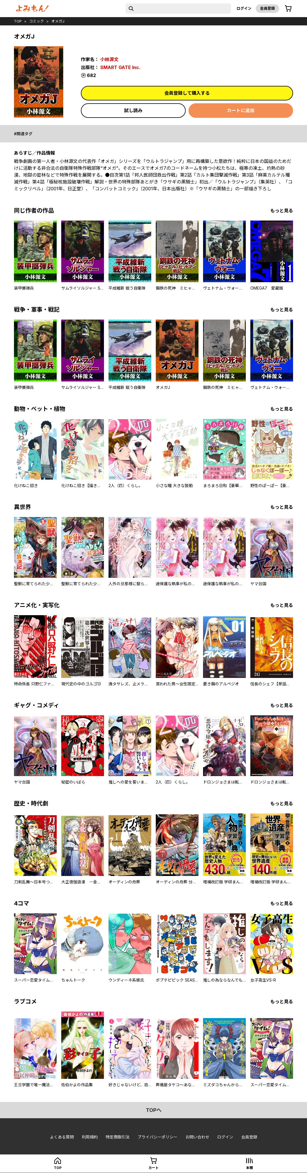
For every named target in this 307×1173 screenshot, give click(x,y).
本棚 (249, 1168)
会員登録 (267, 8)
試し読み (133, 110)
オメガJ (57, 21)
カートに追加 (240, 110)
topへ (153, 1110)
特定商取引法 (118, 1136)
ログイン (244, 8)
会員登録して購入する (187, 93)
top (18, 21)
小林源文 (109, 59)
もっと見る (281, 210)
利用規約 (90, 1136)
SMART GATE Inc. (120, 67)
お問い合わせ (197, 1136)
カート (153, 1168)
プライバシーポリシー (157, 1136)
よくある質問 (62, 1136)
